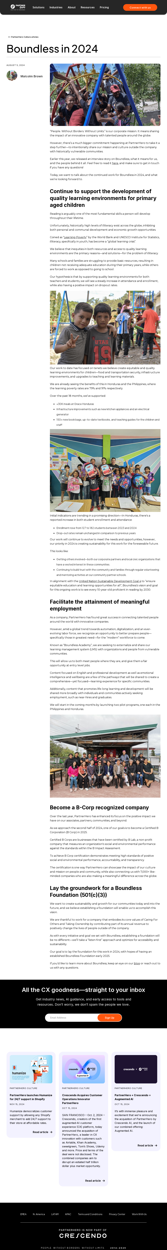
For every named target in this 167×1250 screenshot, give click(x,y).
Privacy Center (117, 1214)
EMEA (23, 1214)
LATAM (55, 1214)
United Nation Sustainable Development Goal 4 (110, 581)
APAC (68, 1214)
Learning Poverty (75, 237)
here (115, 163)
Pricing (104, 7)
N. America (39, 1214)
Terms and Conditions (90, 1214)
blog (137, 963)
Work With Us (139, 1214)
